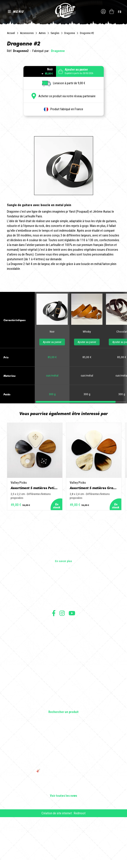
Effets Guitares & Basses (63, 737)
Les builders (63, 627)
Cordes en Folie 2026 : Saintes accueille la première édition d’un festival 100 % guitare (63, 779)
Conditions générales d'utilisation (63, 666)
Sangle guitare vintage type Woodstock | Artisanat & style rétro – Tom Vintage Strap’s (63, 791)
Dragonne (69, 33)
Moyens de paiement (63, 685)
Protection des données (64, 680)
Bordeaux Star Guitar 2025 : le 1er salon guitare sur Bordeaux (63, 824)
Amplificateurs (63, 730)
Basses (63, 724)
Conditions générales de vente (63, 671)
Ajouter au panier (52, 381)
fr (120, 12)
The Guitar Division (63, 10)
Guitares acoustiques (63, 718)
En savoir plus (63, 604)
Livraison (64, 690)
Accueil (11, 33)
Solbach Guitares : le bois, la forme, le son (64, 832)
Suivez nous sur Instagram (62, 656)
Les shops (63, 633)
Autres (42, 33)
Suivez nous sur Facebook (54, 656)
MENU (18, 11)
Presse (63, 645)
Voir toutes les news (63, 839)
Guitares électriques (63, 712)
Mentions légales (63, 676)
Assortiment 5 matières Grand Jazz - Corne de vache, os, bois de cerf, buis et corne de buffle (98, 530)
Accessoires (27, 33)
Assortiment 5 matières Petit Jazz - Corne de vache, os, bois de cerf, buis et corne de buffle (36, 530)
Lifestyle (63, 749)
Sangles (55, 33)
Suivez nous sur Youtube (72, 656)
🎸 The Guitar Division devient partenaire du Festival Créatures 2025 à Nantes (63, 815)
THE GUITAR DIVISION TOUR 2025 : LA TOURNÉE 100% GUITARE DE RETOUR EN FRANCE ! (63, 804)
